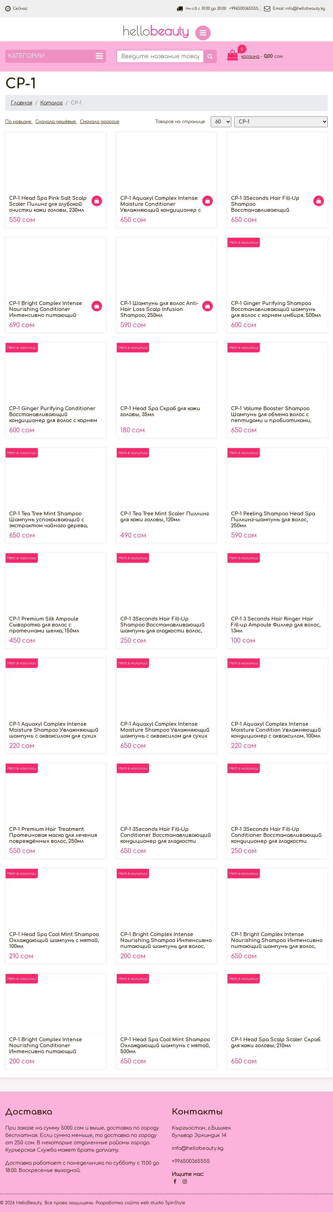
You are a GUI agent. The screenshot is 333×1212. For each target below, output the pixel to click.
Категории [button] (55, 56)
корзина (250, 56)
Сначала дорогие (99, 121)
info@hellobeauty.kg (305, 8)
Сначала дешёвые (56, 121)
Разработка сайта (117, 1202)
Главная (21, 103)
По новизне (19, 121)
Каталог (51, 103)
